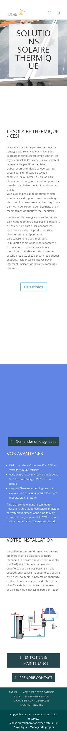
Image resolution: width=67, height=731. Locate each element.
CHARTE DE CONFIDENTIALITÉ (31, 700)
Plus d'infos (33, 286)
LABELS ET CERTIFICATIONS (38, 692)
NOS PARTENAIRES (31, 704)
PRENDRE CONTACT (35, 677)
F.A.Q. (17, 696)
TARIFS (13, 692)
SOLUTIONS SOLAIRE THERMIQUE (33, 49)
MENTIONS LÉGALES (37, 696)
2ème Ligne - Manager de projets (33, 727)
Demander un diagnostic (36, 441)
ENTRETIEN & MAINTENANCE (35, 660)
